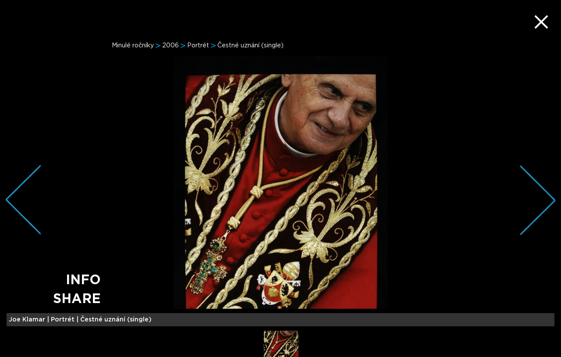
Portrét (198, 46)
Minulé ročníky (133, 46)
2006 (170, 46)
